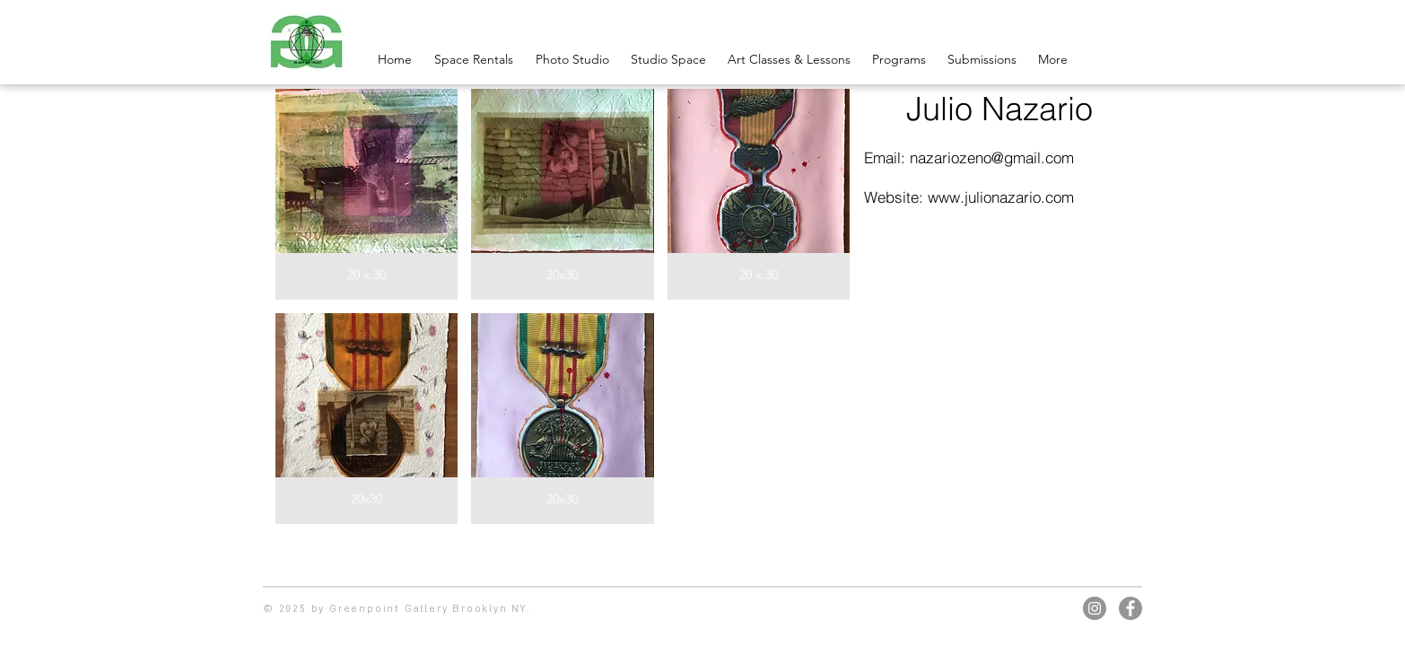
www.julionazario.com (1001, 197)
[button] (366, 194)
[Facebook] (1130, 608)
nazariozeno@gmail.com (992, 157)
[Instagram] (1094, 608)
